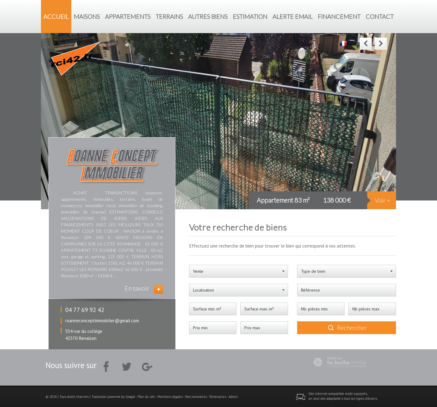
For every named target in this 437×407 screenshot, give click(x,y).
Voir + (382, 200)
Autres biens (208, 16)
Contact (380, 16)
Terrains (169, 16)
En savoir (137, 288)
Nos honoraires (196, 397)
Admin (233, 397)
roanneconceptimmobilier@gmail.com (102, 320)
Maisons (87, 16)
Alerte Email (293, 16)
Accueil (56, 16)
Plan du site (146, 397)
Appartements (128, 16)
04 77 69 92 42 (84, 309)
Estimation (250, 16)
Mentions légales (170, 397)
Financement (339, 16)
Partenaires (217, 397)
